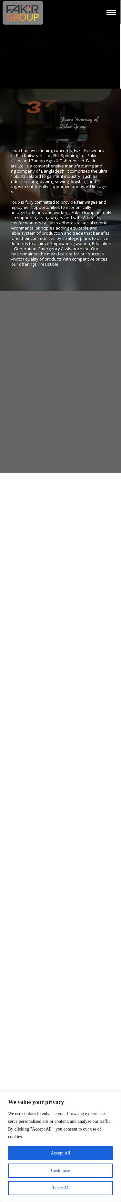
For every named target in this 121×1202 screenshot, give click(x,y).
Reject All (60, 1188)
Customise (60, 1170)
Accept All (60, 1153)
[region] (60, 1146)
